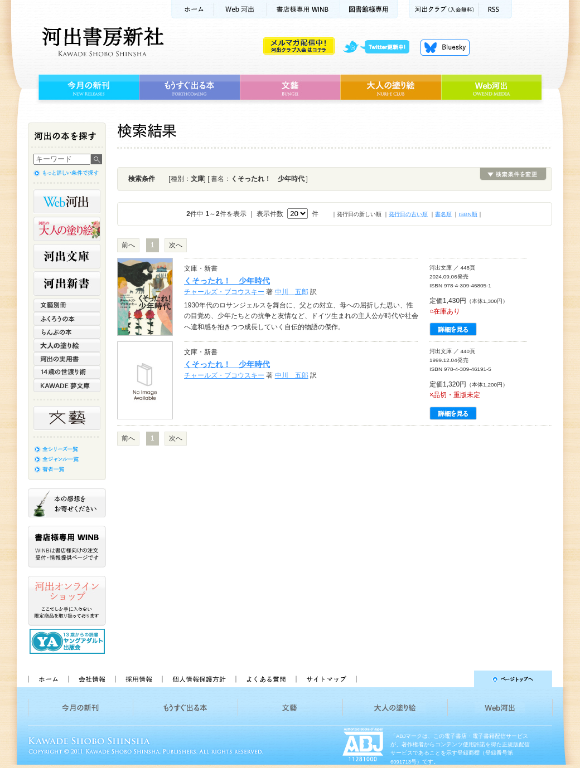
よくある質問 (265, 679)
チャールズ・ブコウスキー (224, 292)
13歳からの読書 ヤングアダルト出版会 (69, 641)
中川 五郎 (291, 292)
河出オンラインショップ (67, 601)
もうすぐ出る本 (189, 87)
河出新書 (66, 283)
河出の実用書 (66, 358)
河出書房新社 (101, 41)
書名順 (443, 214)
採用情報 (138, 679)
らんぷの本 (66, 332)
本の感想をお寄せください (67, 502)
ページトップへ (459, 679)
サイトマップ (326, 679)
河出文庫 (66, 256)
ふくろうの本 (66, 318)
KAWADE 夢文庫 (66, 385)
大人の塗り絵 (390, 87)
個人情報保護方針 (198, 679)
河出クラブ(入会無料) (443, 9)
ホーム (192, 9)
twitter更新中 (380, 47)
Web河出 (240, 9)
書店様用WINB (303, 9)
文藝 (290, 87)
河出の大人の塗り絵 (66, 229)
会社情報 (91, 679)
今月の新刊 (87, 87)
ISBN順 (467, 214)
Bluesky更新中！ (445, 47)
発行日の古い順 (408, 214)
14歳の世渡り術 (66, 372)
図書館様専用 (369, 9)
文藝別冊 (66, 305)
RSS (495, 9)
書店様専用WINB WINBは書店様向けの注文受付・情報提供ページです (67, 547)
